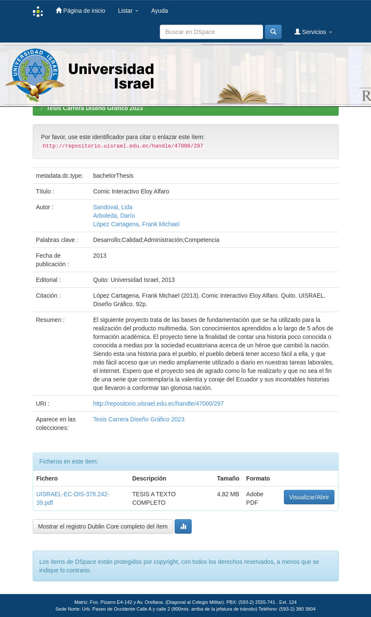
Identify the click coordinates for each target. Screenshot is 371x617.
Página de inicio (80, 10)
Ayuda (159, 10)
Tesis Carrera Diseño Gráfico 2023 (94, 108)
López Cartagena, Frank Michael (136, 224)
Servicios (313, 31)
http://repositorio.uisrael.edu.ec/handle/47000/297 (158, 403)
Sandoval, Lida (113, 207)
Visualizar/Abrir (309, 497)
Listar (128, 10)
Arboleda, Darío (114, 215)
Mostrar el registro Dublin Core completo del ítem (103, 526)
